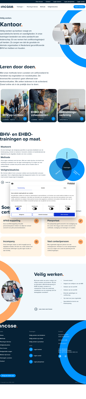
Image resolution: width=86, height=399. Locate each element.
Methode (2, 338)
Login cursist (81, 1)
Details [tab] (43, 188)
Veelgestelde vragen (6, 351)
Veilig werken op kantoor (36, 342)
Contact (48, 1)
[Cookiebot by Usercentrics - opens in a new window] (68, 184)
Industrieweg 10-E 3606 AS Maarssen (63, 336)
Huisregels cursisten (6, 358)
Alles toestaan (64, 214)
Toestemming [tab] (21, 188)
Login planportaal (69, 1)
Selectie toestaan (43, 214)
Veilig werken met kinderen (37, 335)
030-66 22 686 (62, 340)
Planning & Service (5, 342)
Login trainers (57, 1)
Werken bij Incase (5, 355)
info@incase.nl (62, 343)
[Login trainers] (31, 349)
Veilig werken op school (36, 338)
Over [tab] (65, 188)
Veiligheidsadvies (5, 345)
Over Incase (39, 1)
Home (2, 335)
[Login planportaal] (31, 361)
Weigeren (21, 214)
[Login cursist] (31, 355)
